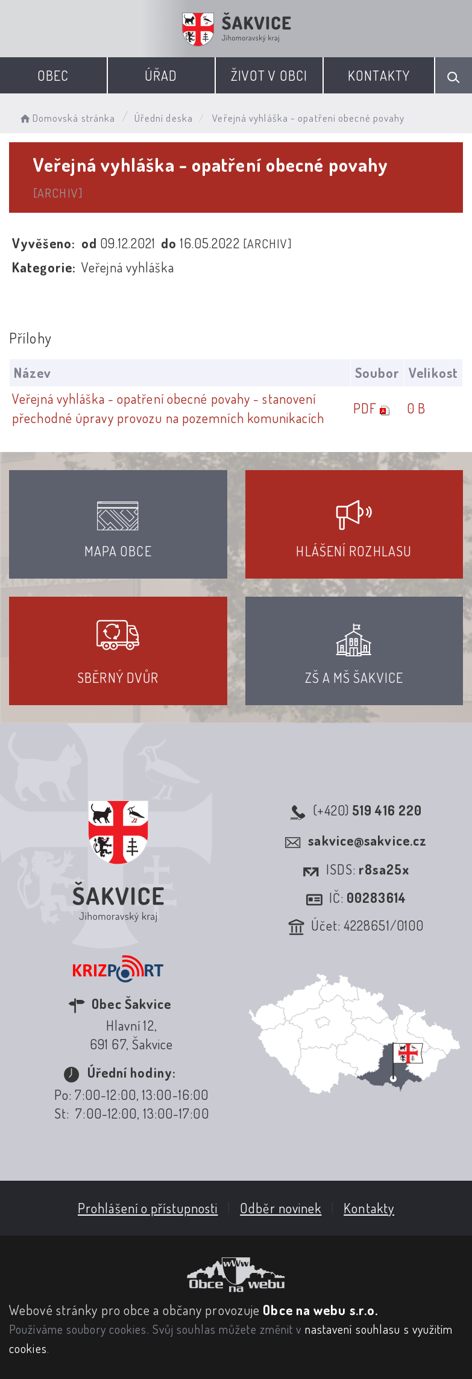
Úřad (161, 75)
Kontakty (379, 75)
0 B (416, 408)
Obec (53, 75)
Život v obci (269, 75)
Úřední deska (163, 118)
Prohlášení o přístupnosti (148, 1207)
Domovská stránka (66, 118)
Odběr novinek (280, 1207)
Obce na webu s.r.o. (320, 1309)
